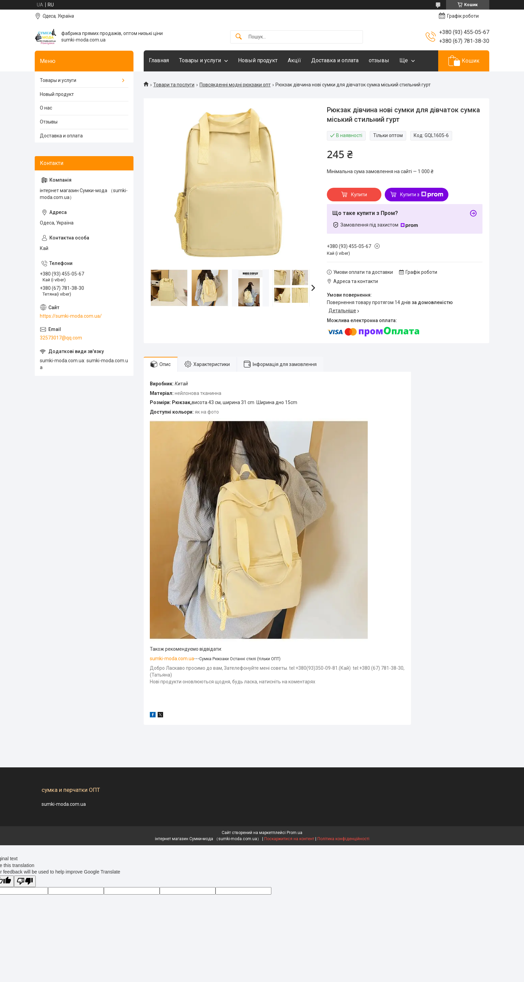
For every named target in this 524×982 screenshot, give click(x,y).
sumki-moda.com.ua (172, 658)
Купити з (421, 195)
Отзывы (49, 121)
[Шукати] (238, 37)
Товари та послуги (173, 84)
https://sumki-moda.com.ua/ (71, 316)
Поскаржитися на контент (289, 838)
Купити (359, 194)
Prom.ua (294, 832)
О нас (46, 108)
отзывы (379, 60)
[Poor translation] (25, 881)
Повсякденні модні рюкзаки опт (235, 84)
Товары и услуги (200, 60)
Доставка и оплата (335, 60)
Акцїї (294, 60)
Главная (159, 60)
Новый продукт (257, 60)
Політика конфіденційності (343, 838)
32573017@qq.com (61, 337)
